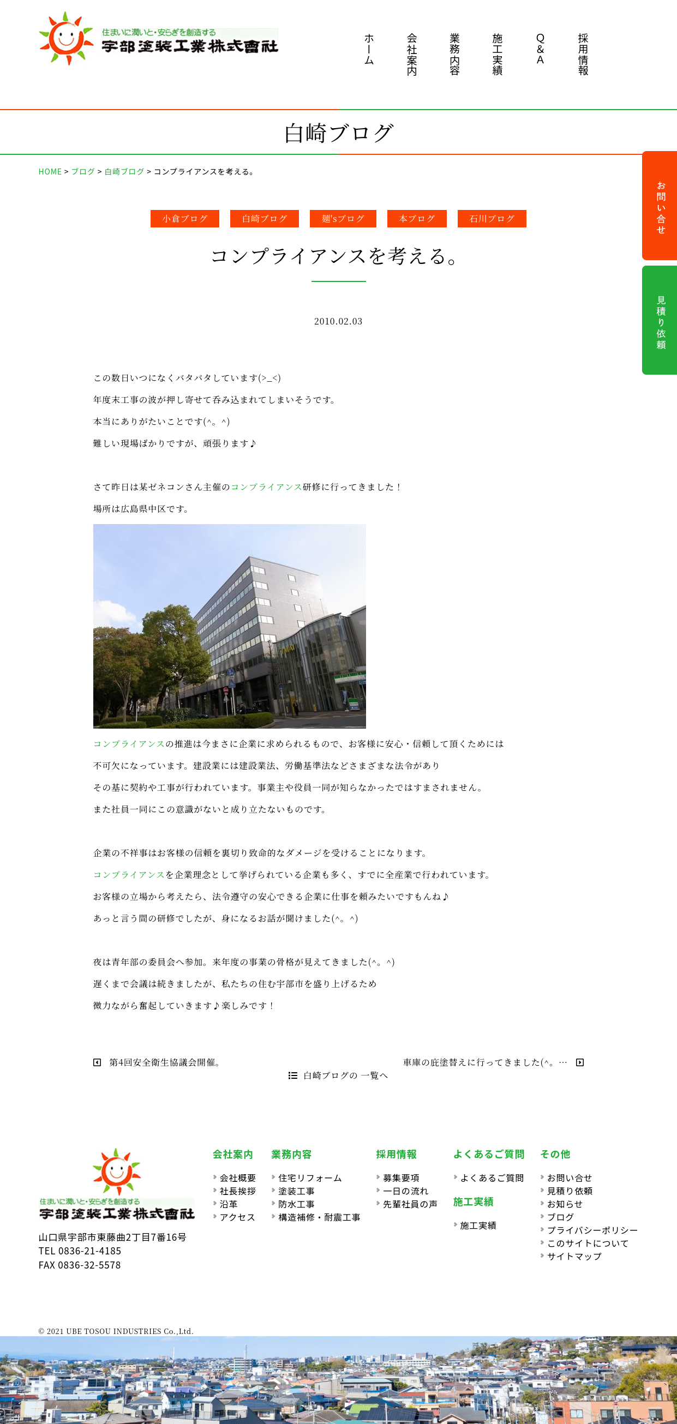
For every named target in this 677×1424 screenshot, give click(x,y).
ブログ (560, 1216)
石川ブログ (492, 218)
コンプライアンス (267, 486)
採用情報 (583, 54)
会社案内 (412, 54)
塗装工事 (296, 1190)
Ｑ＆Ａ (540, 49)
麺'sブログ (343, 218)
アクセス (238, 1216)
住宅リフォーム (310, 1177)
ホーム (369, 49)
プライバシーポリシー (593, 1229)
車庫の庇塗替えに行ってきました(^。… (493, 1062)
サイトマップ (574, 1256)
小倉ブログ (185, 218)
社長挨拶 (238, 1190)
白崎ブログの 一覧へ (338, 1075)
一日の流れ (406, 1190)
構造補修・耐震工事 (319, 1216)
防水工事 (296, 1203)
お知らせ (565, 1203)
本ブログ (417, 218)
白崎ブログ (264, 218)
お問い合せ (570, 1177)
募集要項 (401, 1177)
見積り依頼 (570, 1190)
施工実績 (497, 54)
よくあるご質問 (492, 1177)
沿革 (229, 1203)
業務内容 (454, 54)
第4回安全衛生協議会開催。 (159, 1062)
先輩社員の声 (410, 1203)
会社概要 (238, 1177)
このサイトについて (588, 1242)
